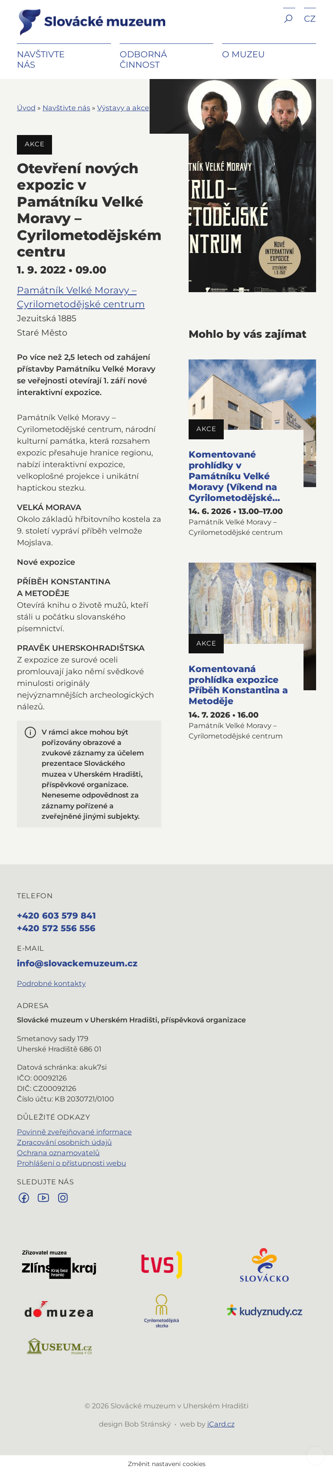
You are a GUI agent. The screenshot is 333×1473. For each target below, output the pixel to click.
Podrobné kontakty (51, 983)
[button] (289, 25)
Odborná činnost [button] (143, 59)
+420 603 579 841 (56, 915)
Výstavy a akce (123, 107)
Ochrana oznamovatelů (58, 1152)
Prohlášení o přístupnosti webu (71, 1163)
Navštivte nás (66, 107)
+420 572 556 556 (56, 928)
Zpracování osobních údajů (64, 1142)
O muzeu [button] (243, 54)
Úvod (26, 107)
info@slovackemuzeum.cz (77, 963)
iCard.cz (221, 1424)
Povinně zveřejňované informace (74, 1131)
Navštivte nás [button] (41, 59)
